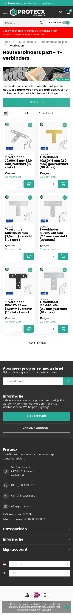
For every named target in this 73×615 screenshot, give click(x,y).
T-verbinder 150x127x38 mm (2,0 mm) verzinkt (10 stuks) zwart (18, 307)
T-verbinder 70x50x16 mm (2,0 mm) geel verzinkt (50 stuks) (54, 162)
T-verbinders (16, 45)
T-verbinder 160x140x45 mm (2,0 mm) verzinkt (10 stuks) (53, 307)
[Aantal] (19, 184)
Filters (36, 102)
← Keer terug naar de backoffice (24, 604)
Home (6, 42)
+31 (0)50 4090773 (23, 485)
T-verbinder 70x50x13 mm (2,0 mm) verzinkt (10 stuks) (18, 162)
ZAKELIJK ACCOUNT (36, 428)
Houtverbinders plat (54, 42)
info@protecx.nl (21, 506)
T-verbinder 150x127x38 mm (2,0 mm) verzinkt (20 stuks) (53, 235)
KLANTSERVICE (36, 416)
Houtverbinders (26, 42)
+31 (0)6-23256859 (23, 496)
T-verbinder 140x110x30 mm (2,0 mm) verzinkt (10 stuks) (18, 235)
